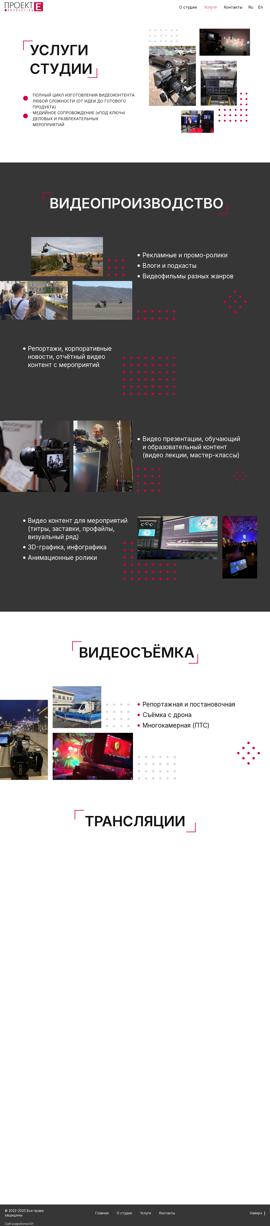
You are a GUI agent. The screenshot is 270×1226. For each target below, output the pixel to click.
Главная (102, 1213)
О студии (188, 7)
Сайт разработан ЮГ (19, 1224)
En (260, 7)
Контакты (233, 7)
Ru (250, 7)
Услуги (210, 7)
